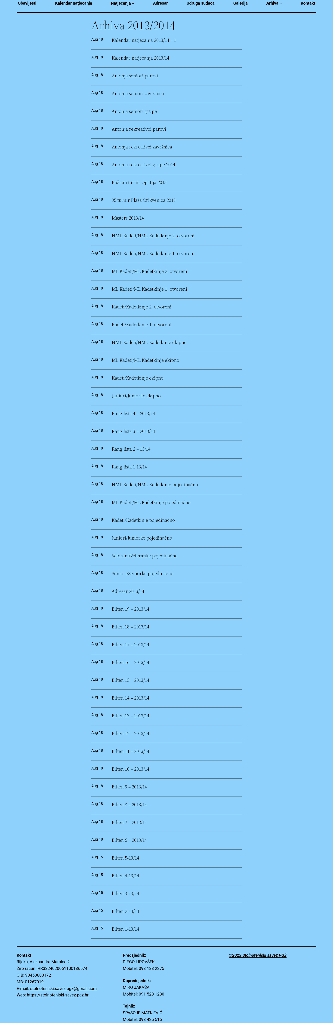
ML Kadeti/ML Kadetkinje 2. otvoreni (149, 271)
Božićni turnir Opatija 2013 (139, 182)
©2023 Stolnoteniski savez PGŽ (258, 955)
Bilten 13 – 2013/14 (130, 715)
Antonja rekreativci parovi (139, 129)
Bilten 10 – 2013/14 (130, 769)
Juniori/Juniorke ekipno (136, 395)
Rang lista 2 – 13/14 (131, 449)
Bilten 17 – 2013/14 (130, 644)
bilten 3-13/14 (125, 893)
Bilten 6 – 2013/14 (129, 840)
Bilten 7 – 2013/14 (129, 822)
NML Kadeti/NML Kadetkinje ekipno (149, 342)
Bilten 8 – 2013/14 (129, 804)
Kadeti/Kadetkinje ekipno (137, 378)
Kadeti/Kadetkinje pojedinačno (143, 520)
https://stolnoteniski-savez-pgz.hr (58, 995)
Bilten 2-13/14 (125, 911)
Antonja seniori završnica (138, 93)
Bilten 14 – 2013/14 (130, 698)
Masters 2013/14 (128, 218)
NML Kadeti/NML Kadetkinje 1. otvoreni (153, 253)
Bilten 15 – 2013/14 (130, 680)
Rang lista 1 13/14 (129, 467)
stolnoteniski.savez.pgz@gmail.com (63, 988)
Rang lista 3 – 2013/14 (133, 431)
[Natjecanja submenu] (133, 3)
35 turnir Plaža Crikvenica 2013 (144, 200)
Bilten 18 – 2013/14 (130, 627)
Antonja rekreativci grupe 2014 (143, 164)
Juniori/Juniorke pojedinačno (142, 538)
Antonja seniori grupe (134, 111)
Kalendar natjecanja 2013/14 (140, 58)
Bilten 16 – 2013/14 (130, 662)
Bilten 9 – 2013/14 (129, 787)
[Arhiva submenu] (280, 3)
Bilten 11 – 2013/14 (130, 751)
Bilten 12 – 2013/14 (130, 733)
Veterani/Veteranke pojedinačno (145, 555)
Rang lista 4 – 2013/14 (133, 413)
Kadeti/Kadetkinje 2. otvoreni (141, 307)
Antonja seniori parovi (135, 75)
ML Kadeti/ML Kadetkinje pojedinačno (151, 502)
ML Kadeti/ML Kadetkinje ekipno (145, 360)
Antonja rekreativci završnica (142, 147)
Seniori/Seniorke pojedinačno (142, 573)
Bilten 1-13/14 (125, 929)
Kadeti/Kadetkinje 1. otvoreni (141, 324)
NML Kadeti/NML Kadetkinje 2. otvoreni (153, 235)
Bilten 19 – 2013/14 (130, 609)
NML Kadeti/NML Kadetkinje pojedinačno (155, 484)
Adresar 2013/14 (128, 591)
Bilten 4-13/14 (125, 875)
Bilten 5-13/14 (125, 858)
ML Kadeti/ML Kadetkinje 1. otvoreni (149, 289)
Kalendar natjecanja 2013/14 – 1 (144, 40)
